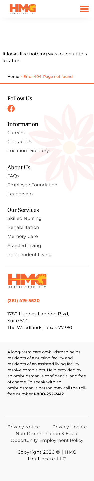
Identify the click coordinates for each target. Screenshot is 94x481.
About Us (18, 167)
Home (13, 76)
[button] (84, 9)
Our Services (23, 210)
